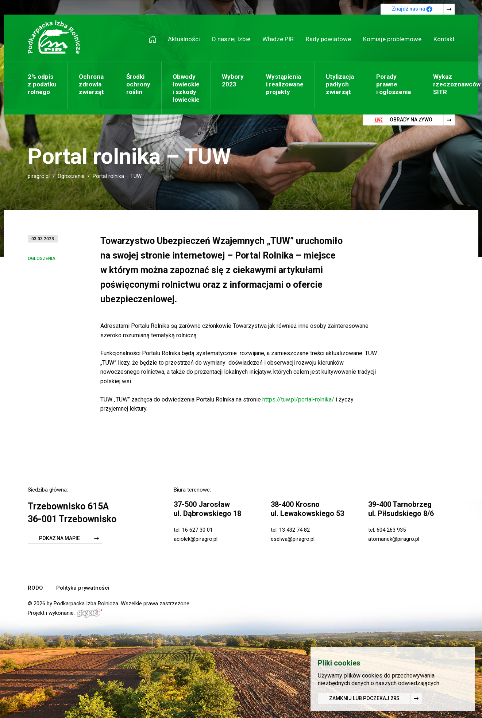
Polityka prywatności (82, 588)
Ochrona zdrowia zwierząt (91, 84)
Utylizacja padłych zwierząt (340, 84)
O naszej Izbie (231, 39)
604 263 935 (391, 530)
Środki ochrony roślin (138, 84)
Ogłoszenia (71, 176)
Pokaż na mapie (59, 538)
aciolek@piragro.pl (195, 539)
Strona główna (155, 39)
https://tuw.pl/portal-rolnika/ (298, 399)
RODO (35, 588)
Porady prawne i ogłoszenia (393, 84)
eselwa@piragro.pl (293, 539)
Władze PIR (278, 39)
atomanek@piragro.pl (393, 539)
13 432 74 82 (294, 530)
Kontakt (444, 39)
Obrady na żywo (403, 120)
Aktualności (184, 39)
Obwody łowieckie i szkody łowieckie (186, 88)
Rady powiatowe (328, 39)
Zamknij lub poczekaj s (364, 699)
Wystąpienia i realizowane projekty (285, 84)
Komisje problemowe (392, 39)
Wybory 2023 (233, 80)
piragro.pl (39, 176)
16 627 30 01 (197, 530)
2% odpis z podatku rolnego (42, 84)
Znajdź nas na (412, 9)
